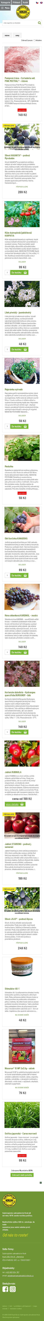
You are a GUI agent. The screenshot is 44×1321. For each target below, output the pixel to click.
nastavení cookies (16, 1309)
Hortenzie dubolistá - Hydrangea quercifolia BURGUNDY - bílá (20, 694)
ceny (17, 35)
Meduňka (9, 466)
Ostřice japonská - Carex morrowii (21, 1133)
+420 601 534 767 (12, 1272)
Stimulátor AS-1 (12, 988)
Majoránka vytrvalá (14, 389)
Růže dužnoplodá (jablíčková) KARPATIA (18, 234)
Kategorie (5, 2)
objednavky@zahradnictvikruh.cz (21, 1275)
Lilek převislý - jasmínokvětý (18, 312)
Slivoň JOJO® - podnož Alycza (19, 919)
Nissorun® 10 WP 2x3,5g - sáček (19, 1068)
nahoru (4, 1306)
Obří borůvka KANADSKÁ (16, 538)
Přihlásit (16, 2)
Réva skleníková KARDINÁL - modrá (21, 615)
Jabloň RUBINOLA (13, 772)
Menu (5, 7)
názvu (7, 35)
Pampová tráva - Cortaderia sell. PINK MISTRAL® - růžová (20, 79)
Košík (25, 2)
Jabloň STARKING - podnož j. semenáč (18, 845)
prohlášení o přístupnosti (22, 1306)
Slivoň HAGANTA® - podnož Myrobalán (17, 157)
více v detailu (12, 804)
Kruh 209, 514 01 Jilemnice (13, 1256)
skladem (39, 40)
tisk (11, 1306)
